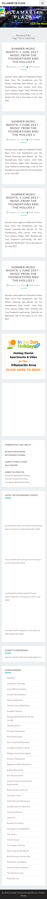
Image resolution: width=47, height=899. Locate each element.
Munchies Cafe (13, 878)
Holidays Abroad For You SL (18, 748)
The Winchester (13, 725)
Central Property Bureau (17, 867)
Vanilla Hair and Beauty (17, 862)
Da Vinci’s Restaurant (16, 759)
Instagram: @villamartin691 (17, 482)
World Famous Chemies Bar (18, 856)
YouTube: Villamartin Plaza (16, 479)
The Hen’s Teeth (14, 795)
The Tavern (12, 834)
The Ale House (13, 839)
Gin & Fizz (11, 817)
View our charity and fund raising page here (23, 657)
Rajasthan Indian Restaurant (19, 764)
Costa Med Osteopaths (16, 689)
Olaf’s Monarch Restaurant (18, 801)
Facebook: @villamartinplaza (17, 475)
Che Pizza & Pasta (14, 812)
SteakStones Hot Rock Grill (18, 806)
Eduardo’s (11, 678)
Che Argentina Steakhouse (18, 828)
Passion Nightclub (15, 700)
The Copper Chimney (16, 845)
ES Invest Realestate (16, 731)
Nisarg (23, 895)
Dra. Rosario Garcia (15, 775)
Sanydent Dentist (14, 711)
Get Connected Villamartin (18, 742)
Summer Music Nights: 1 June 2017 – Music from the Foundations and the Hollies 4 (23, 55)
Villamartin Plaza (13, 3)
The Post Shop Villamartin (18, 705)
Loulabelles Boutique (16, 683)
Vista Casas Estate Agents (18, 851)
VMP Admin (34, 67)
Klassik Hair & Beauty (16, 694)
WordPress (32, 893)
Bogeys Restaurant (15, 770)
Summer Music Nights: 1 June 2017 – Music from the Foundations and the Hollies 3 (23, 128)
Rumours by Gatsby (15, 823)
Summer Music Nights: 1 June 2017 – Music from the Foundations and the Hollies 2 (23, 201)
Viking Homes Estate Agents (19, 753)
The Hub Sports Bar (15, 873)
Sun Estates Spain (14, 736)
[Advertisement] (23, 409)
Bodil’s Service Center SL (17, 790)
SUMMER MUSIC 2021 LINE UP (18, 444)
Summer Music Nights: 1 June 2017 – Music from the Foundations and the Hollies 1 (23, 273)
